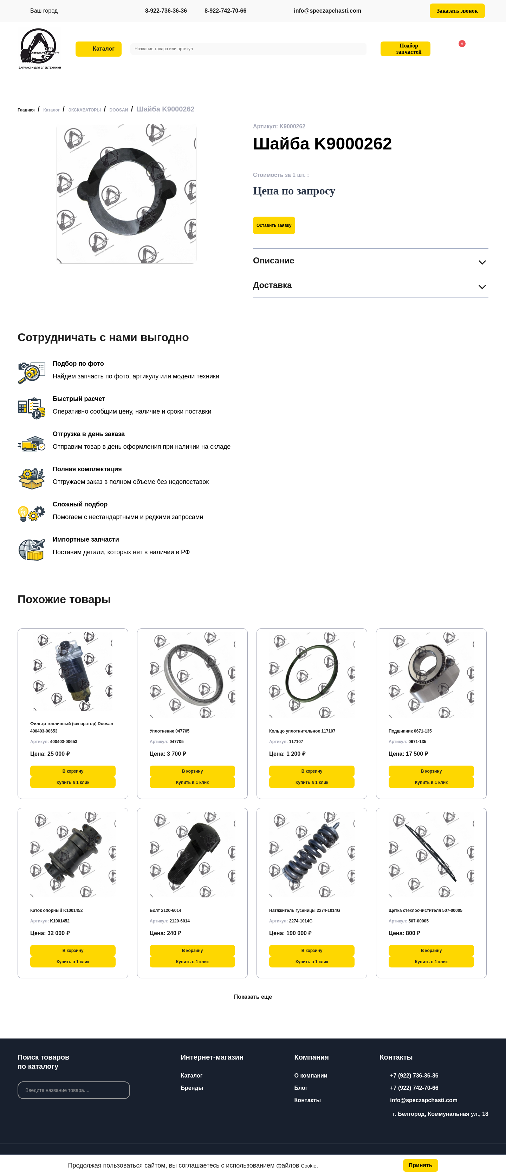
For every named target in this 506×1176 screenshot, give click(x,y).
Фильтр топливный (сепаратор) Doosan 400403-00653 (68, 719)
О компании (310, 1076)
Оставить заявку (283, 225)
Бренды (192, 1088)
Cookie (311, 1164)
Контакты (307, 1100)
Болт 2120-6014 (171, 906)
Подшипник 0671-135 (417, 726)
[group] (126, 194)
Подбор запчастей (404, 49)
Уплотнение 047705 (176, 726)
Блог (301, 1088)
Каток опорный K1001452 (65, 906)
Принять (419, 1164)
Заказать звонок (457, 11)
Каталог (191, 1076)
